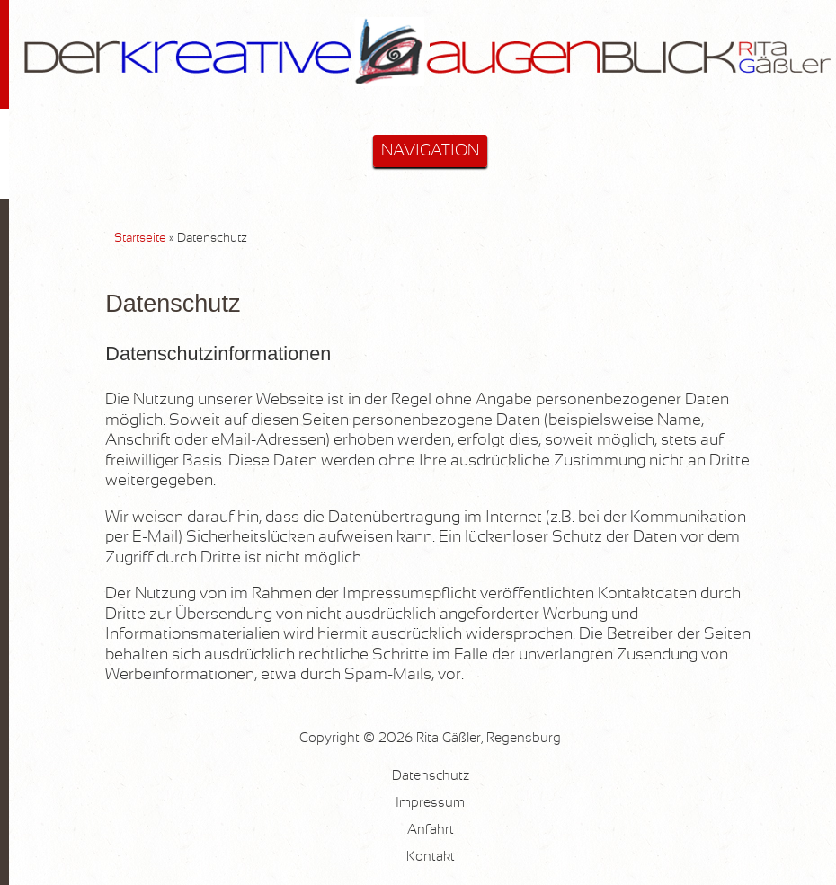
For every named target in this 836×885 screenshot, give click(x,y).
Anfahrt (430, 829)
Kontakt (430, 856)
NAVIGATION (430, 151)
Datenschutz (430, 776)
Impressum (430, 803)
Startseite (140, 238)
